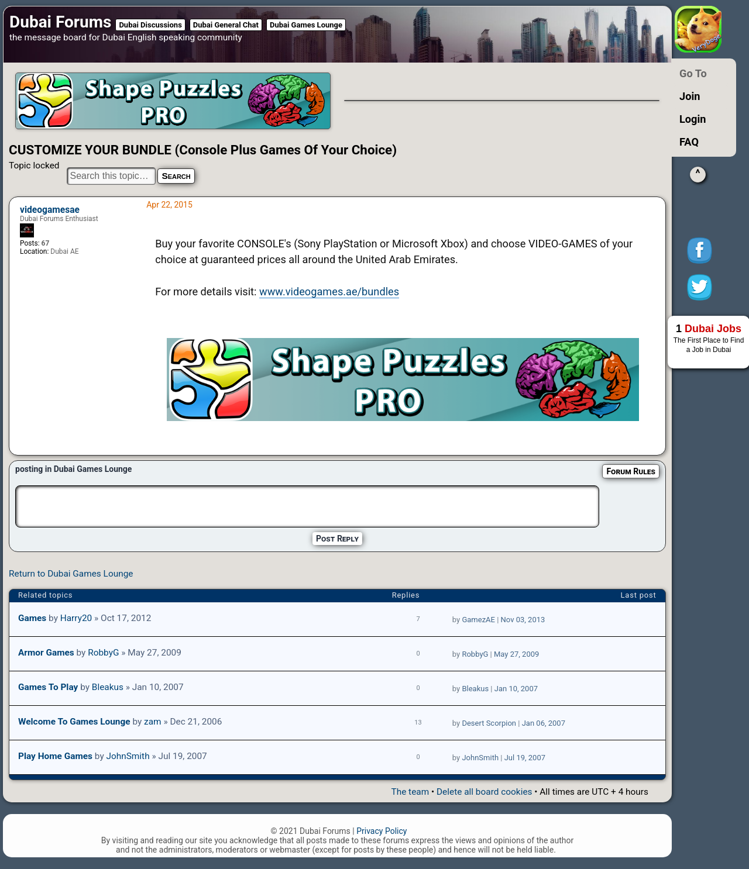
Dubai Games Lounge (306, 24)
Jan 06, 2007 (543, 723)
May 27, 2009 (516, 654)
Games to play (48, 687)
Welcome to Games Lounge (74, 721)
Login (692, 119)
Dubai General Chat (226, 24)
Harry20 (76, 618)
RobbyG (103, 652)
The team (410, 792)
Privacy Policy (381, 831)
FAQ (689, 142)
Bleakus (107, 687)
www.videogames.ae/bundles (329, 291)
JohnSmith (127, 756)
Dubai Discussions (150, 24)
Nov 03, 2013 (523, 619)
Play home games (55, 756)
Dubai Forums (60, 22)
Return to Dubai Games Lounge (71, 573)
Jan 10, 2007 (516, 688)
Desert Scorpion (489, 723)
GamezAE (478, 619)
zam (153, 721)
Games (32, 618)
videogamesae (50, 210)
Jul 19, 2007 (524, 757)
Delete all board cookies (484, 792)
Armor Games (46, 652)
